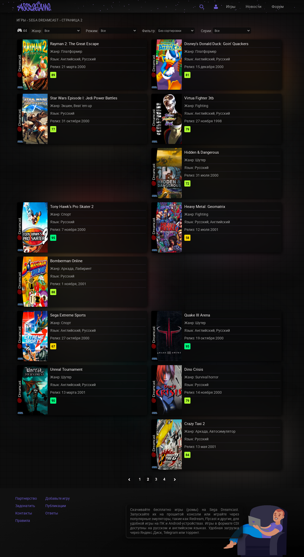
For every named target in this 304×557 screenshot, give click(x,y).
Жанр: (37, 30)
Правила (22, 520)
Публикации (55, 505)
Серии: (206, 30)
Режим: (92, 30)
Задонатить (25, 505)
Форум (278, 6)
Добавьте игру (57, 498)
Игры (231, 6)
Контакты (23, 513)
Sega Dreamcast (44, 20)
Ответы (51, 513)
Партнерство (26, 498)
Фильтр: (149, 30)
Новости (253, 6)
